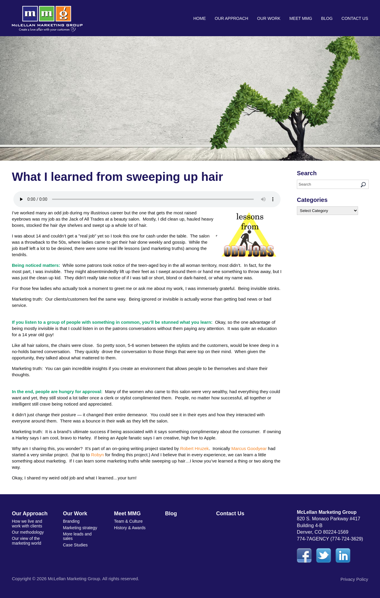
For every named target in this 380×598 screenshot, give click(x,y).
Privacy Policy (354, 579)
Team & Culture (128, 521)
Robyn (97, 454)
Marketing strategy (80, 527)
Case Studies (75, 545)
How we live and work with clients (27, 523)
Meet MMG (300, 18)
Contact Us (354, 18)
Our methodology (28, 532)
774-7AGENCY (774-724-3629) (330, 538)
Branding (71, 521)
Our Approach (231, 18)
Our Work (269, 18)
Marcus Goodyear (249, 448)
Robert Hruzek (194, 448)
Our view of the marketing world (26, 540)
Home (199, 18)
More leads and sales (77, 536)
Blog (326, 18)
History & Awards (129, 527)
